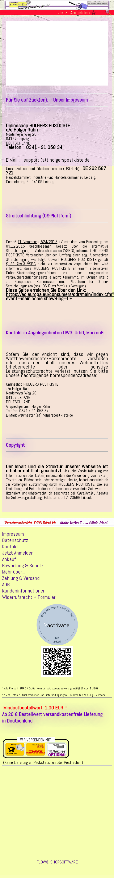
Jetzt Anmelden (74, 12)
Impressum (13, 534)
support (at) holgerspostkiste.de (57, 160)
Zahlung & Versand (21, 579)
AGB (6, 585)
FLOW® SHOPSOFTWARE (57, 863)
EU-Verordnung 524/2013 (38, 242)
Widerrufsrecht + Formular (28, 598)
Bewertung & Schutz (22, 566)
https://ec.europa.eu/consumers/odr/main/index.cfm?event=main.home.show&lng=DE (60, 297)
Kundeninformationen (24, 591)
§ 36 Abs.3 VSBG (21, 264)
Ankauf (9, 560)
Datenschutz (15, 541)
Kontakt (10, 547)
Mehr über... (13, 572)
